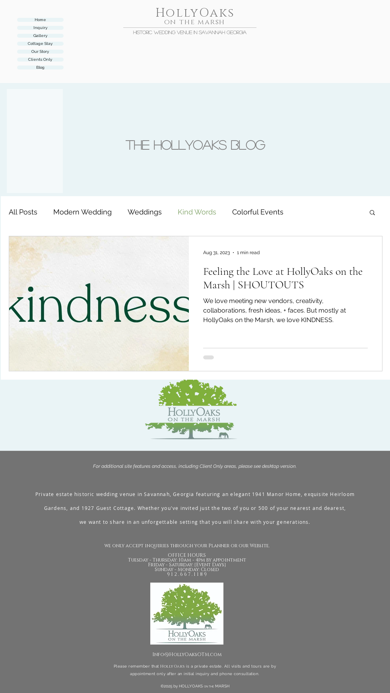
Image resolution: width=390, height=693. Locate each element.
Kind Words (197, 212)
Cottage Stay (40, 44)
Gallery (40, 36)
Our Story (40, 52)
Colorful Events (257, 212)
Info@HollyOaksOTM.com (187, 654)
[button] (372, 213)
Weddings (145, 212)
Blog (40, 67)
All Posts (23, 212)
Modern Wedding (82, 212)
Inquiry (40, 28)
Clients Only (40, 60)
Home (40, 20)
